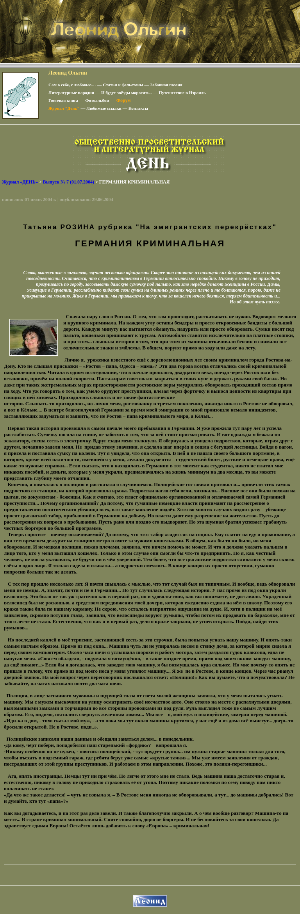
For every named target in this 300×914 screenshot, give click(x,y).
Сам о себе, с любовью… (72, 84)
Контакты (138, 108)
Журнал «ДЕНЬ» (20, 182)
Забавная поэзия (166, 84)
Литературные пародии (71, 92)
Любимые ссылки (103, 108)
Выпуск (68, 182)
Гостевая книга (63, 100)
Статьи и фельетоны (123, 84)
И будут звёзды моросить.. (126, 92)
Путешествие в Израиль (182, 92)
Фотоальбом (97, 100)
